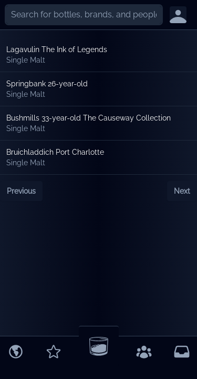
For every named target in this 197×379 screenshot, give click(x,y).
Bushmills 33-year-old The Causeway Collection (88, 118)
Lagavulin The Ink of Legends (56, 49)
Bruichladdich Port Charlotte (55, 152)
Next (182, 191)
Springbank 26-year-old (47, 83)
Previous (21, 191)
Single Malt (25, 60)
